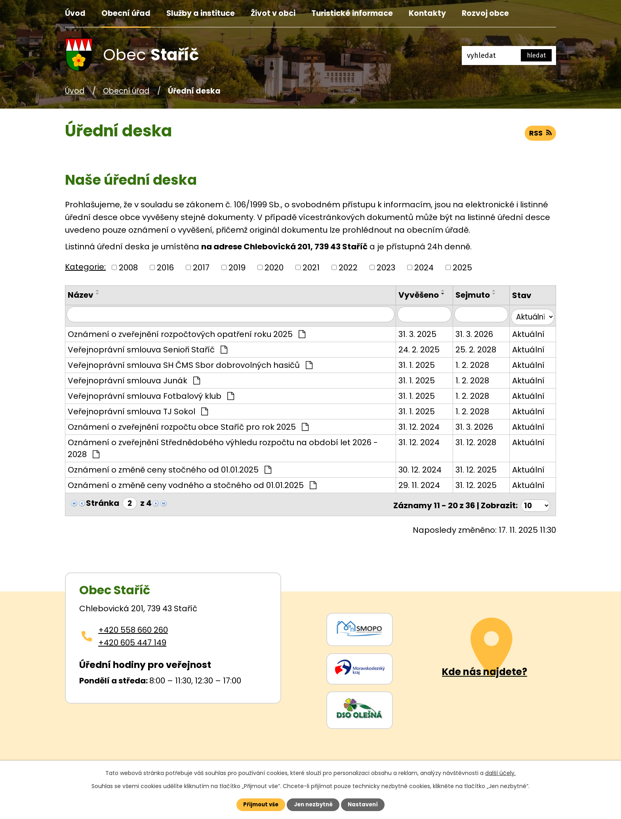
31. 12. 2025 (474, 467)
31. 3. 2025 (414, 332)
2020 (274, 267)
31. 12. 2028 (473, 440)
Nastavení (368, 804)
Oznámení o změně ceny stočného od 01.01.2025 (169, 467)
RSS (538, 137)
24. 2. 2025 (415, 347)
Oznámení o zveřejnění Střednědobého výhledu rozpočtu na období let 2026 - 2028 (223, 446)
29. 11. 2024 (416, 483)
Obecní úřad (125, 13)
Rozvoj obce (485, 13)
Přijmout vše (255, 804)
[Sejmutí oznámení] (479, 314)
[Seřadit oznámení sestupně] (97, 293)
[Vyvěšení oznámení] (422, 314)
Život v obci (273, 13)
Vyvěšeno (415, 294)
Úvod (75, 13)
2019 (237, 267)
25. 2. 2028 (473, 347)
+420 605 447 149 (132, 638)
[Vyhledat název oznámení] (229, 314)
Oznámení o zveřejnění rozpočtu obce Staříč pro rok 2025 (188, 425)
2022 (348, 267)
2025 (462, 267)
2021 (311, 267)
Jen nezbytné (313, 804)
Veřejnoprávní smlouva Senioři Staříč (147, 347)
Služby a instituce (200, 13)
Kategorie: (85, 266)
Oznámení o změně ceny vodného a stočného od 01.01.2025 (192, 483)
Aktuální (527, 332)
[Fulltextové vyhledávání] (509, 55)
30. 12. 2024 (416, 467)
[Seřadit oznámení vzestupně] (97, 290)
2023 (386, 267)
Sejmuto (470, 294)
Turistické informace (352, 13)
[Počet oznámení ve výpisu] (534, 501)
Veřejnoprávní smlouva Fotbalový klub (151, 394)
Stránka (102, 501)
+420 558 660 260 (133, 625)
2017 (201, 267)
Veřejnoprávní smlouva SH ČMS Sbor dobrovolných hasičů (190, 363)
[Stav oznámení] (532, 314)
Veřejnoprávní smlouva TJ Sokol (138, 409)
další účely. (500, 772)
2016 (165, 267)
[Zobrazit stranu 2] (130, 501)
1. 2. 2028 (470, 363)
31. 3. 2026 (472, 332)
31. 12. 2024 (415, 425)
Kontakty (427, 13)
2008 (128, 267)
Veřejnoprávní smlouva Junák (134, 378)
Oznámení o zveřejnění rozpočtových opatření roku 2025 (186, 332)
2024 (424, 267)
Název (80, 294)
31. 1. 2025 (413, 363)
